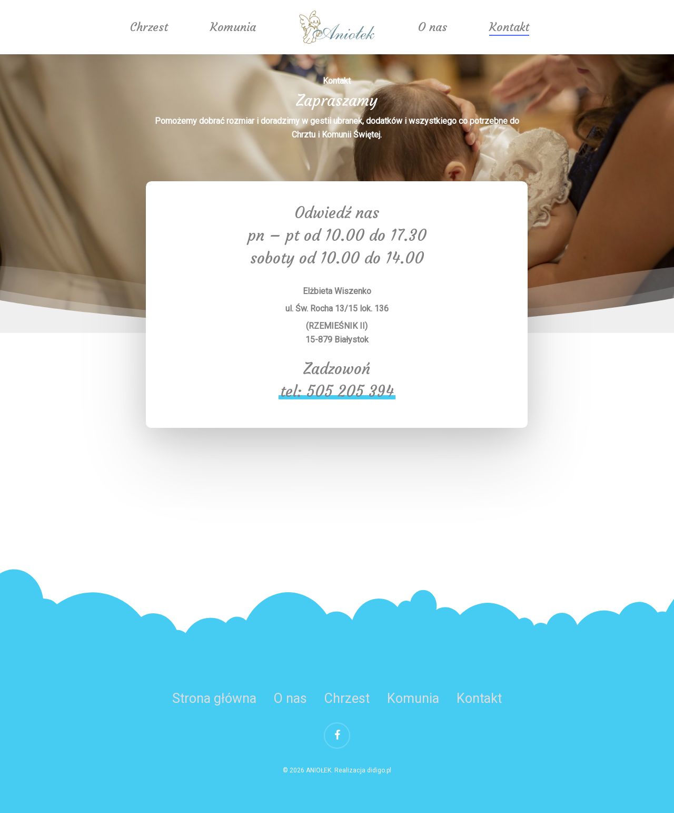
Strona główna (214, 699)
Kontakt (509, 27)
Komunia (233, 27)
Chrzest (149, 27)
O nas (432, 27)
